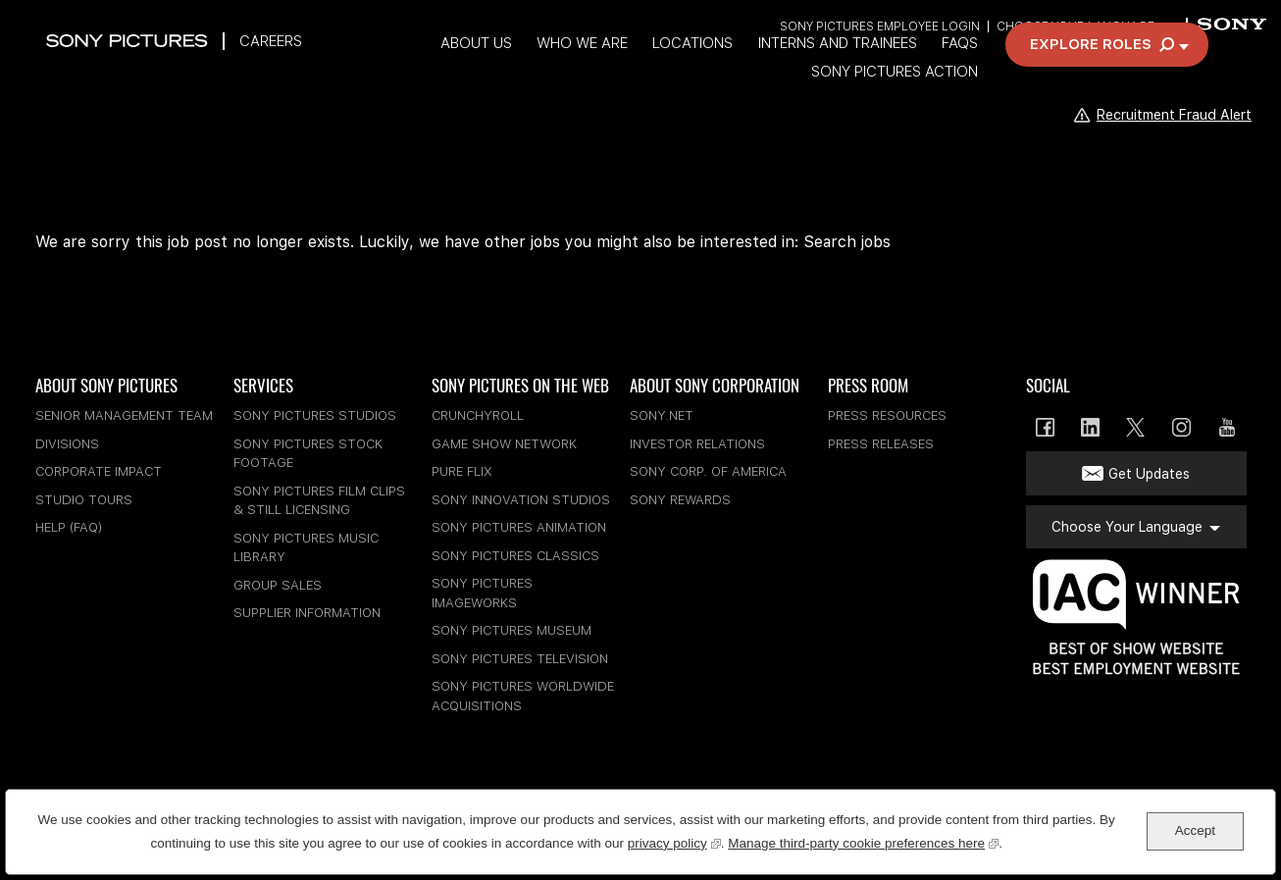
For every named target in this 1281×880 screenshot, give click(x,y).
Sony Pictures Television (520, 658)
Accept (1195, 830)
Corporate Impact (98, 471)
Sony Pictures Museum (511, 630)
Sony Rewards (680, 499)
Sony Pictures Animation (519, 527)
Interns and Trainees (693, 71)
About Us (321, 71)
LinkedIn (1090, 427)
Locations (545, 71)
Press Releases (881, 444)
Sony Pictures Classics (515, 555)
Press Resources (887, 415)
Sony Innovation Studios (521, 499)
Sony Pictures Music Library (306, 548)
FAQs (819, 71)
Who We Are (431, 71)
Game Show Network (504, 444)
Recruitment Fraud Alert (1161, 114)
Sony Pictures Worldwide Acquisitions (523, 696)
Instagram (1181, 427)
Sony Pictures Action (949, 71)
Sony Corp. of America (708, 471)
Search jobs (847, 242)
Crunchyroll (478, 415)
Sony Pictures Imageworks (482, 593)
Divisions (67, 444)
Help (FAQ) (68, 527)
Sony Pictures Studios (314, 415)
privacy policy (674, 841)
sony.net (661, 415)
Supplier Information (307, 612)
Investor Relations (697, 444)
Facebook (1045, 427)
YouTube (1226, 427)
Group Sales (277, 585)
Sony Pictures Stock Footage (308, 454)
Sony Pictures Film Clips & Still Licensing (319, 501)
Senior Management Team (124, 415)
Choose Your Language (1074, 27)
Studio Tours (83, 499)
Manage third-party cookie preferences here (863, 841)
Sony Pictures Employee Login (878, 27)
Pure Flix (462, 471)
